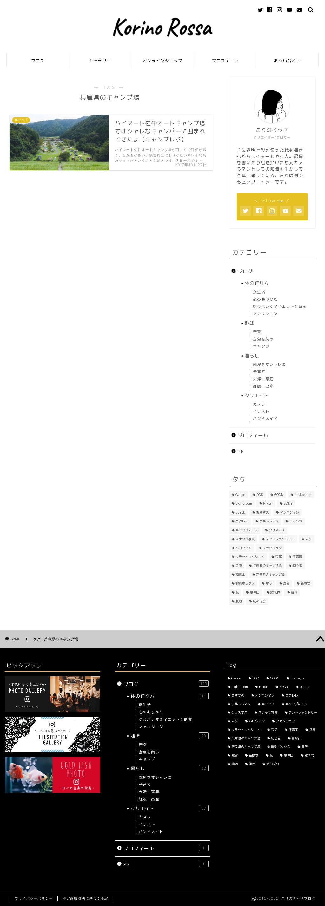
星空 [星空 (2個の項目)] (269, 583)
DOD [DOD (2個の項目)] (259, 494)
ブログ (37, 60)
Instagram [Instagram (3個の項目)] (303, 494)
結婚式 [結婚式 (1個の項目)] (305, 583)
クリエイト (257, 395)
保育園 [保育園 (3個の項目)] (297, 557)
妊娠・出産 (263, 386)
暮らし (252, 355)
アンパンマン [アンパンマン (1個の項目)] (289, 512)
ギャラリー (100, 60)
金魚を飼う (263, 339)
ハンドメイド (265, 418)
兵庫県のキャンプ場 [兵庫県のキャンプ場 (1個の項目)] (267, 565)
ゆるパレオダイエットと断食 (280, 306)
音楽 (257, 331)
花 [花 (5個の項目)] (237, 592)
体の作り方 (257, 283)
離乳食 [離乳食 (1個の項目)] (275, 592)
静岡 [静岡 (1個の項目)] (294, 592)
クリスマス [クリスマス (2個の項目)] (277, 530)
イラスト (261, 411)
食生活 (259, 292)
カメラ (259, 404)
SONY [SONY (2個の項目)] (288, 503)
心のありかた (265, 299)
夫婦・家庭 (263, 379)
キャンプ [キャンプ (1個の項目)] (295, 521)
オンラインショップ (162, 60)
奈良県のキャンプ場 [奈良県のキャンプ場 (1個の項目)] (270, 574)
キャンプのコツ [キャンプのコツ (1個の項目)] (246, 530)
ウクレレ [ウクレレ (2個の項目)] (241, 521)
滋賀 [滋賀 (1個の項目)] (286, 583)
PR (241, 451)
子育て (259, 371)
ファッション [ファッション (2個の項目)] (272, 548)
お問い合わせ (287, 60)
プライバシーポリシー (34, 898)
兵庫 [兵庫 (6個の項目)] (238, 565)
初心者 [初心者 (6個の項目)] (297, 565)
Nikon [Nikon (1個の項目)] (267, 503)
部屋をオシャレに (269, 364)
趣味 (250, 323)
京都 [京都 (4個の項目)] (278, 557)
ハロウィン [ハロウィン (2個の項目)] (243, 548)
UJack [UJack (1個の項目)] (240, 512)
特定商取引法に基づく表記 (85, 898)
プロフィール (225, 60)
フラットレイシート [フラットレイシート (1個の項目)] (249, 557)
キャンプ (261, 346)
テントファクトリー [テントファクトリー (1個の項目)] (280, 539)
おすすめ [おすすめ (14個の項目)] (262, 512)
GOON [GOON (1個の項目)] (278, 494)
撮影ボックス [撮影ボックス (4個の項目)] (245, 583)
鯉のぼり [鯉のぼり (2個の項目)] (259, 601)
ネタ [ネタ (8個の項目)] (308, 539)
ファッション (265, 313)
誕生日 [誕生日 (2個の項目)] (254, 592)
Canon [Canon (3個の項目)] (240, 494)
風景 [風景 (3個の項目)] (238, 601)
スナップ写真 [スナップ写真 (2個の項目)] (245, 539)
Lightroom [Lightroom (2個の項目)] (243, 503)
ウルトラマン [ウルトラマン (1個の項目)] (268, 521)
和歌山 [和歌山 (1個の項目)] (240, 574)
